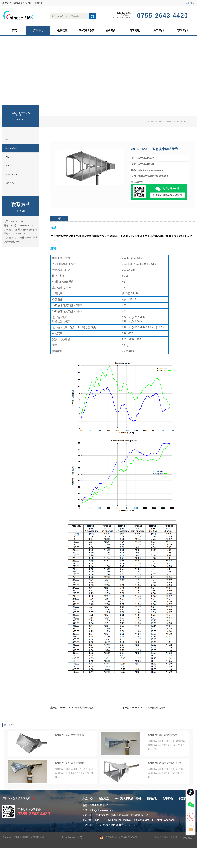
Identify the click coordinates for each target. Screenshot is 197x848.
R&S (7, 139)
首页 (14, 30)
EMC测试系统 (86, 30)
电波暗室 (62, 30)
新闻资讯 (134, 30)
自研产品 (9, 183)
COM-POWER (12, 174)
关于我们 (158, 30)
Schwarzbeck (11, 148)
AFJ (7, 165)
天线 (193, 121)
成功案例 (110, 30)
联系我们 (182, 30)
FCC (7, 157)
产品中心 (38, 30)
